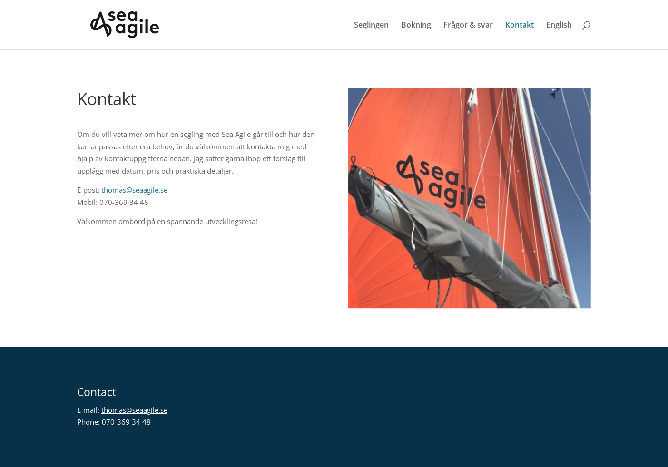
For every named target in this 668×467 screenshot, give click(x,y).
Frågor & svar (468, 25)
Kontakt (519, 25)
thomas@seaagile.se (134, 190)
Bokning (416, 25)
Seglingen (371, 25)
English (559, 25)
